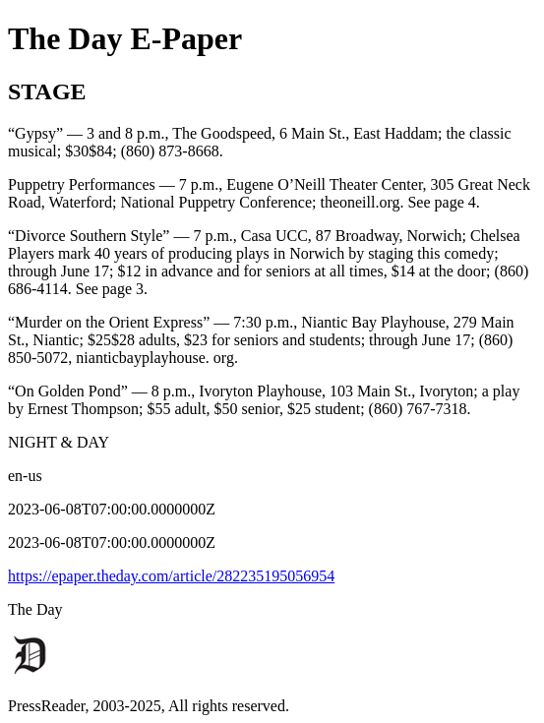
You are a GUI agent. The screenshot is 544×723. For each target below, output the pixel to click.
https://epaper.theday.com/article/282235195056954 (171, 576)
